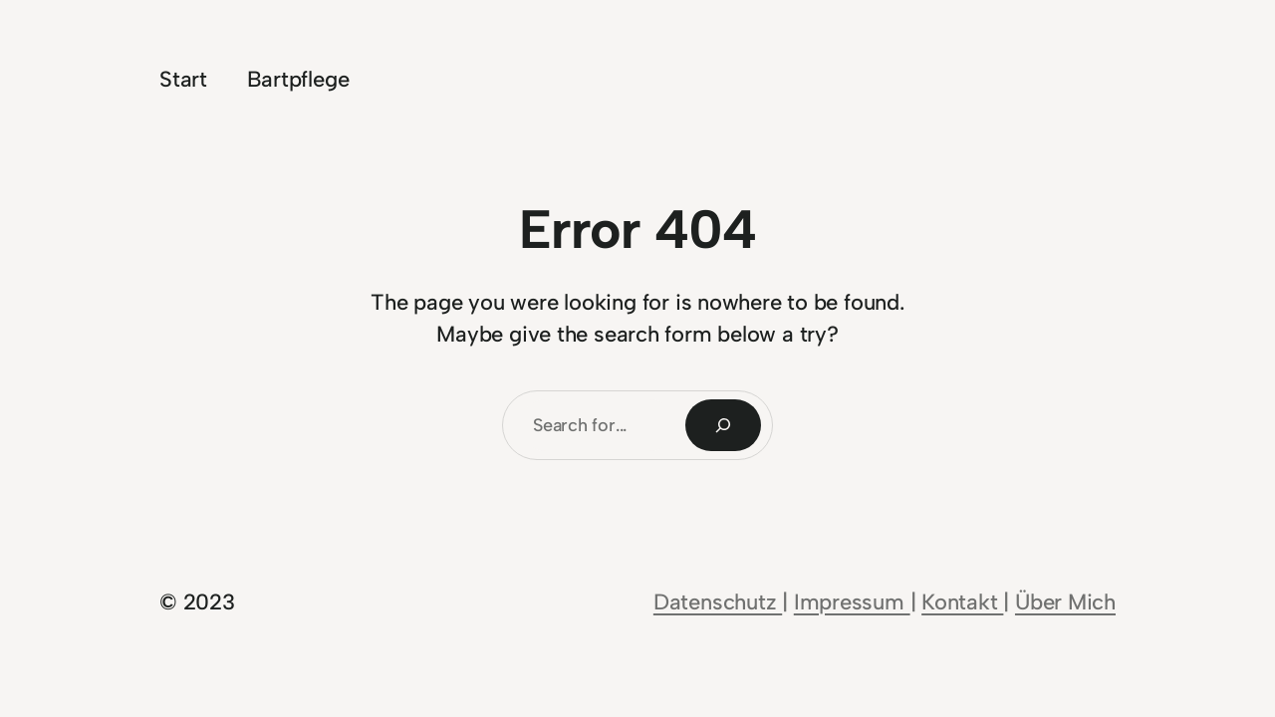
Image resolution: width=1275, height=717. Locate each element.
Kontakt (962, 602)
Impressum (852, 602)
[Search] (723, 425)
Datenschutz (717, 602)
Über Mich (1065, 602)
